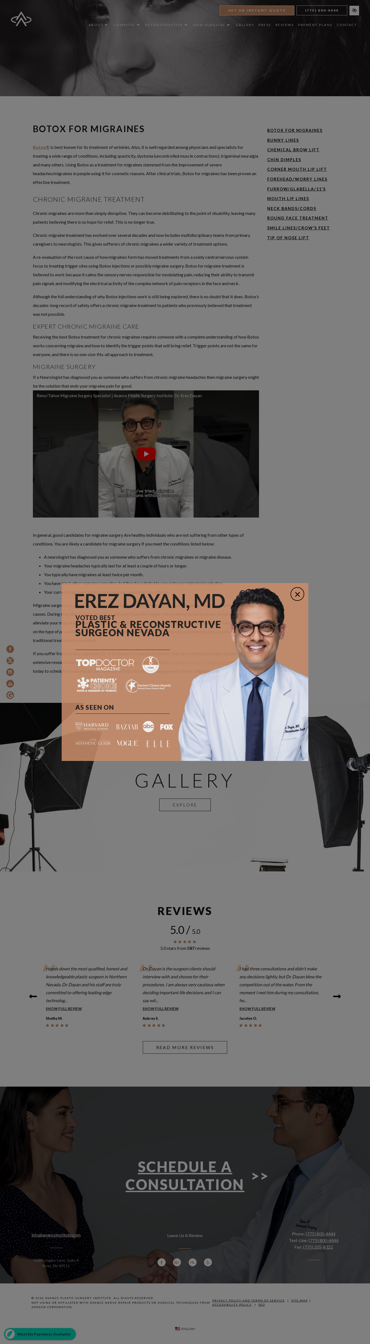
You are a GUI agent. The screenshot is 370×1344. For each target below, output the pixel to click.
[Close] (297, 594)
